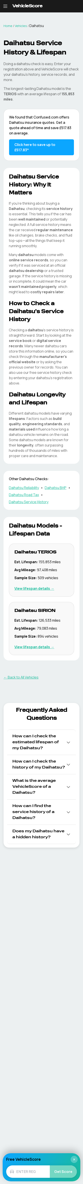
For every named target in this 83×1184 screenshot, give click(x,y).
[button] (41, 742)
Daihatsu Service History (28, 501)
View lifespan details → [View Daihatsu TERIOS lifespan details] (34, 588)
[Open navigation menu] (5, 6)
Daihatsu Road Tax (24, 494)
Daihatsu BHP (55, 487)
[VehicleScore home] (27, 6)
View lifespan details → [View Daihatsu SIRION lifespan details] (34, 646)
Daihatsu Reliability (24, 487)
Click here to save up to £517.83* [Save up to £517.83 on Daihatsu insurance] (34, 147)
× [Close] (74, 1159)
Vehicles (21, 26)
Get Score (63, 1171)
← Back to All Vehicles (21, 677)
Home (8, 26)
